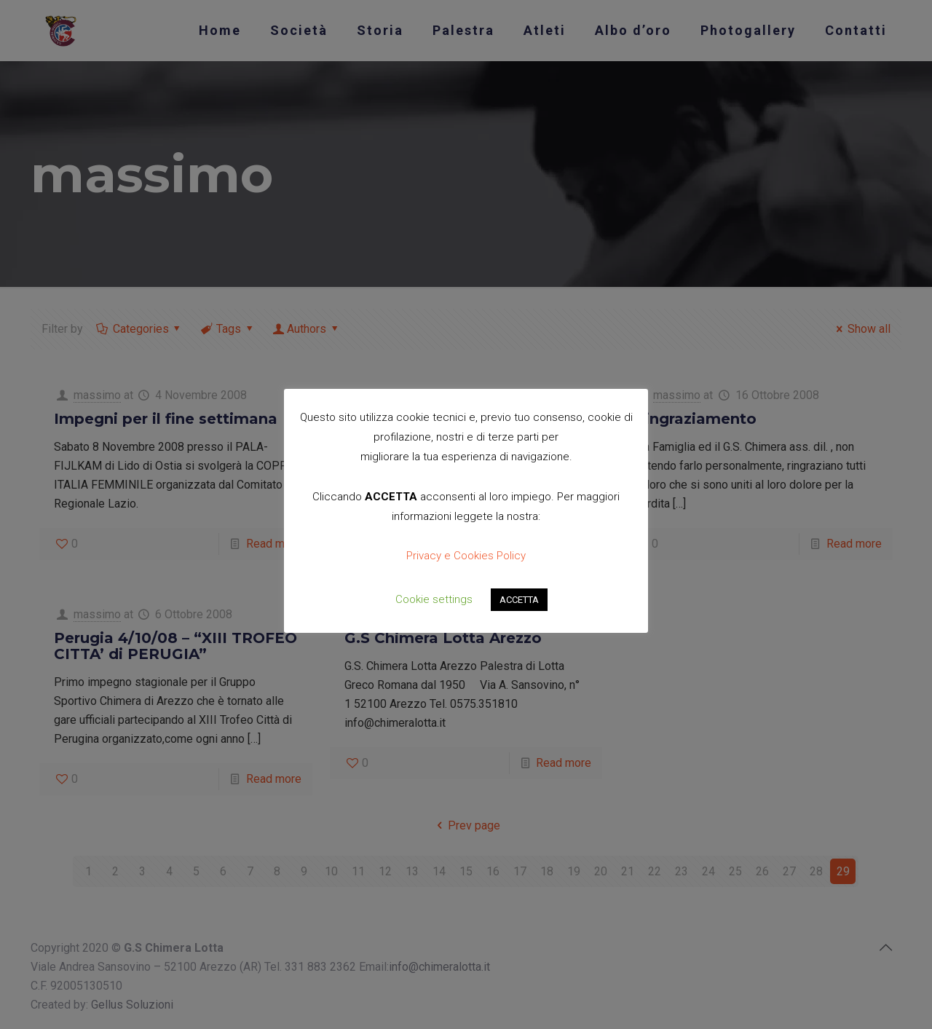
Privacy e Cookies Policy (466, 555)
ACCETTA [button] (519, 599)
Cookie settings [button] (434, 599)
